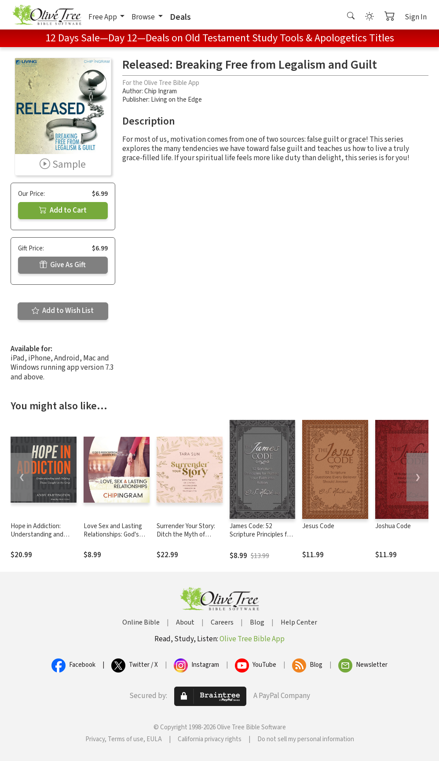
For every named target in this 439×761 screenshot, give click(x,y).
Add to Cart (63, 210)
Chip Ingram (160, 91)
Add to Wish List (63, 310)
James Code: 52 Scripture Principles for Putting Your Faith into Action (261, 539)
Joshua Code (393, 526)
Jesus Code (318, 526)
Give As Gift (63, 265)
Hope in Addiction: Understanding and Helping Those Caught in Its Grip (41, 539)
